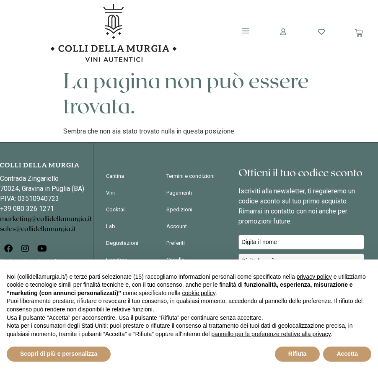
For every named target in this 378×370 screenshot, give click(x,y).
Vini (110, 193)
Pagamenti (179, 193)
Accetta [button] (347, 353)
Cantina (115, 176)
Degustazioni (122, 243)
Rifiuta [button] (297, 353)
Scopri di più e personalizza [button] (58, 353)
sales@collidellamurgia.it (38, 229)
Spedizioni (179, 209)
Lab (110, 226)
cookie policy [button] (198, 293)
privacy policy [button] (314, 276)
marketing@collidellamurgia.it (46, 219)
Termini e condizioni (190, 176)
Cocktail (116, 209)
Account (176, 226)
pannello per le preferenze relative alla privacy (271, 334)
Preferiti (175, 243)
